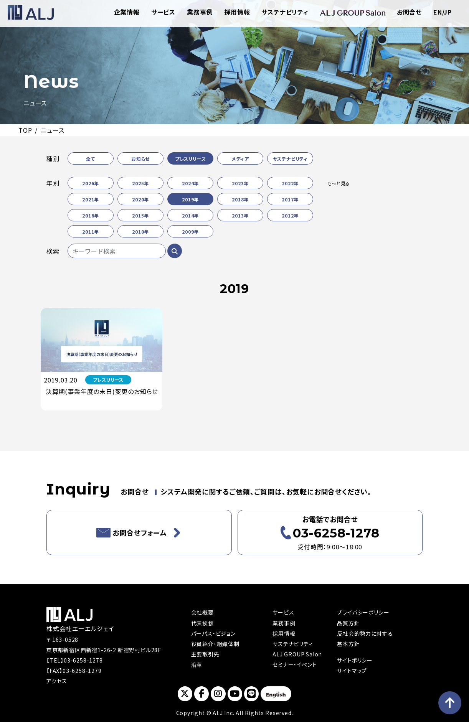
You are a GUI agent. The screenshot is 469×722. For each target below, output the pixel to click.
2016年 (90, 215)
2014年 (190, 215)
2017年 (290, 199)
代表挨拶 (202, 623)
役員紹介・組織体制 (215, 644)
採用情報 (237, 11)
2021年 (90, 199)
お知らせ (140, 158)
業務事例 (200, 11)
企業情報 (127, 11)
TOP (25, 130)
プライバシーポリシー (363, 612)
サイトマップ (352, 670)
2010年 (140, 231)
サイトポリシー (355, 660)
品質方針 (348, 623)
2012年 (290, 215)
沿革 (197, 664)
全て (90, 158)
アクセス (56, 681)
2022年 (290, 183)
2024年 (190, 183)
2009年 (190, 231)
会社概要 (202, 612)
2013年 (240, 215)
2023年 (240, 183)
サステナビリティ (284, 11)
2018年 (240, 199)
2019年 (190, 199)
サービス (163, 11)
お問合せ (409, 11)
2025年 (140, 183)
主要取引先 (205, 654)
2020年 (140, 199)
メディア (240, 158)
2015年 (140, 215)
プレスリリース (190, 158)
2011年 (90, 231)
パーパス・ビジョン (213, 633)
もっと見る (338, 183)
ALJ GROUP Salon (297, 654)
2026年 (90, 183)
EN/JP (442, 11)
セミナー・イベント (294, 664)
